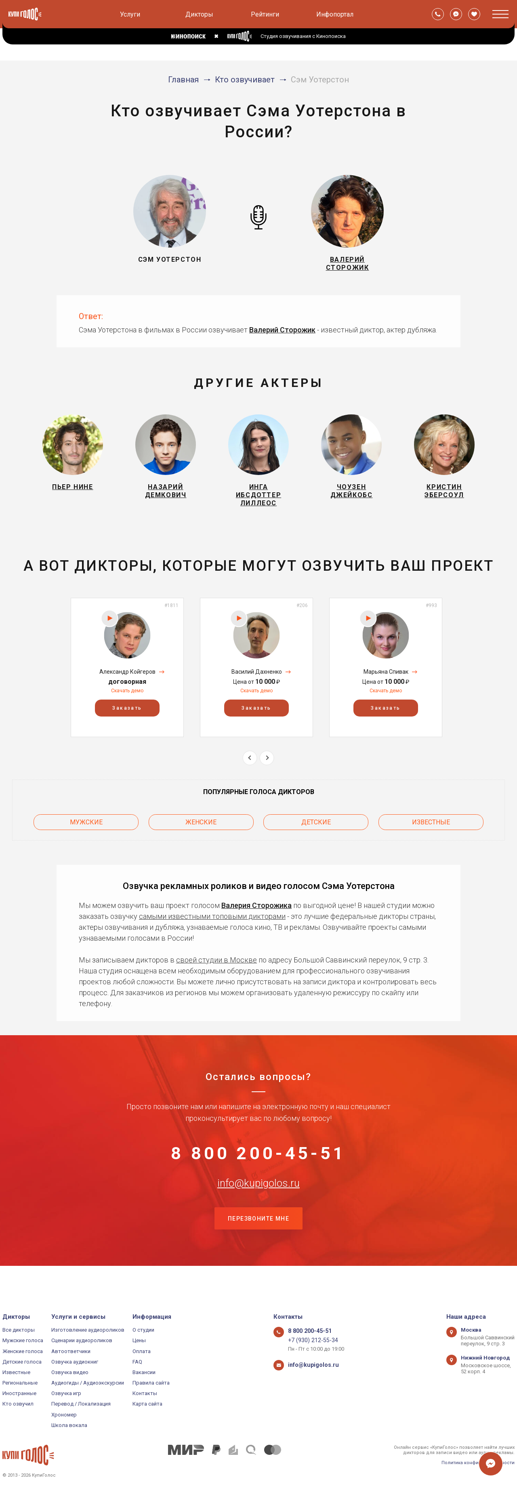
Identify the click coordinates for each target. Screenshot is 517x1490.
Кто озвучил (18, 1404)
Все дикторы (18, 1330)
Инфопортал (334, 14)
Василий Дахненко (256, 683)
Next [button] (266, 769)
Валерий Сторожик (282, 334)
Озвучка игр (66, 1394)
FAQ (137, 1362)
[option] (127, 678)
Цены (139, 1341)
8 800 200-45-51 (258, 1164)
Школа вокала (69, 1425)
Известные (431, 832)
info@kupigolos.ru (258, 1204)
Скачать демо (127, 702)
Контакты (144, 1394)
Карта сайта (147, 1404)
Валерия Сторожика (256, 913)
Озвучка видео (69, 1372)
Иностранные (19, 1394)
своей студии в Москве (216, 968)
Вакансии (144, 1372)
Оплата (141, 1351)
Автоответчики (70, 1351)
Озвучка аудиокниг (74, 1362)
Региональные (20, 1383)
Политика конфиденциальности (478, 1462)
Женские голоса (22, 1351)
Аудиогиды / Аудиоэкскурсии (87, 1383)
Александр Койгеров (127, 683)
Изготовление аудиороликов (87, 1330)
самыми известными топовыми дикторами (212, 924)
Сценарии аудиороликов (81, 1341)
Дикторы (199, 14)
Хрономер (64, 1415)
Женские (200, 832)
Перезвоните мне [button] (258, 1245)
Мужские (86, 832)
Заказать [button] (127, 720)
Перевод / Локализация (81, 1404)
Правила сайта (151, 1383)
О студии (143, 1330)
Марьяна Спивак (386, 683)
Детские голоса (22, 1362)
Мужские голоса (22, 1341)
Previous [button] (249, 769)
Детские (316, 832)
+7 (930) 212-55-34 (309, 1341)
